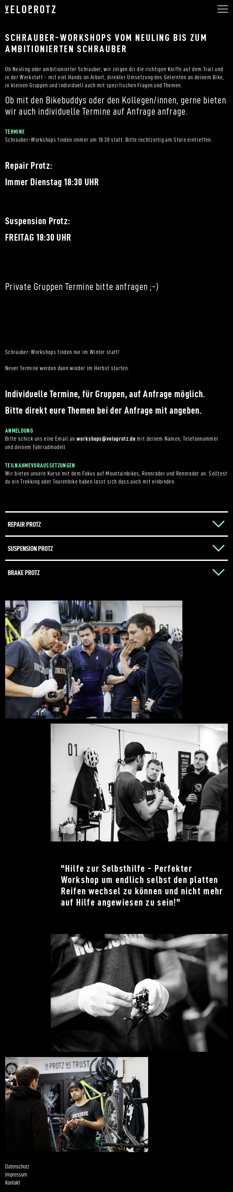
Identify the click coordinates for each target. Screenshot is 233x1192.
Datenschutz (17, 1166)
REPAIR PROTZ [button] (24, 524)
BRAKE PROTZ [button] (24, 572)
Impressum (16, 1174)
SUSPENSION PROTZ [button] (30, 548)
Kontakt (12, 1182)
